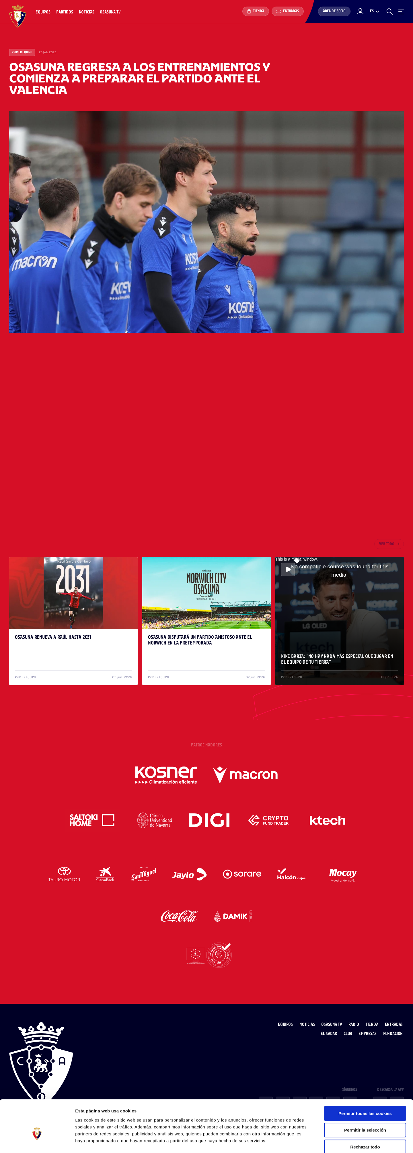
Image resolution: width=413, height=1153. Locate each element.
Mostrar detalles (308, 1141)
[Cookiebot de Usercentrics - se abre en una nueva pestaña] (37, 1142)
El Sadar (330, 1028)
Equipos (43, 12)
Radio (354, 1019)
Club (349, 1028)
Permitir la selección (365, 1099)
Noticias (86, 12)
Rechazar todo (365, 1116)
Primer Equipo (22, 52)
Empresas (369, 1028)
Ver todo (386, 544)
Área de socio (334, 11)
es (372, 11)
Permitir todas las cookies (365, 1083)
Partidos (64, 12)
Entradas (287, 11)
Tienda (255, 11)
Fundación (394, 1028)
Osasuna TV (110, 12)
